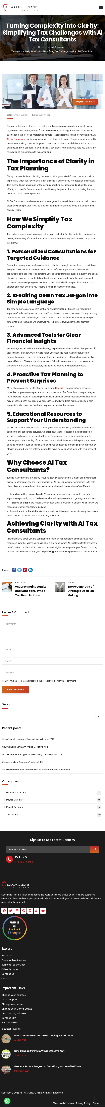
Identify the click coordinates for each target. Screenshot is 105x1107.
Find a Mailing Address (13, 1013)
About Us (6, 955)
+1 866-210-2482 (24, 861)
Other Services (9, 969)
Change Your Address (13, 995)
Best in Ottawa (9, 1022)
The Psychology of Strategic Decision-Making (81, 591)
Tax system (53, 815)
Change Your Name (12, 1004)
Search (7, 704)
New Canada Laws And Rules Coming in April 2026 (28, 739)
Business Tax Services (13, 964)
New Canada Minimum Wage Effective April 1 (25, 746)
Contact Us (7, 974)
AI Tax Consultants (16, 139)
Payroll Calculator (55, 47)
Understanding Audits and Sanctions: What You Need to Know (30, 591)
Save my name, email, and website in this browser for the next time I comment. (40, 681)
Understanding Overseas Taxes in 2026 (22, 761)
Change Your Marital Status (16, 1008)
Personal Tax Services (13, 960)
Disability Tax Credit (53, 793)
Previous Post (20, 582)
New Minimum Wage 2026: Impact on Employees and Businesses (36, 769)
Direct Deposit (9, 999)
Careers (6, 978)
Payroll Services (53, 807)
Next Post (71, 582)
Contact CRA (8, 1018)
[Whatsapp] (7, 1101)
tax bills (60, 388)
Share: (5, 570)
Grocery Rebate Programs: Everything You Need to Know (32, 754)
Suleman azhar (42, 114)
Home (41, 47)
